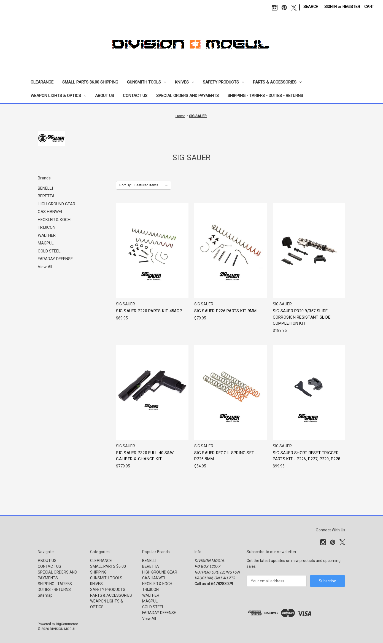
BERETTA (46, 195)
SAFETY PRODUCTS (223, 82)
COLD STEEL (49, 251)
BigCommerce (67, 624)
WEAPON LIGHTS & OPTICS (58, 95)
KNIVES (184, 82)
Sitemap (45, 595)
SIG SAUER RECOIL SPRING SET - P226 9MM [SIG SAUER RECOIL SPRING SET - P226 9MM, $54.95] (225, 456)
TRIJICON (46, 227)
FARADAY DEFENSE (55, 258)
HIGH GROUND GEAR (56, 203)
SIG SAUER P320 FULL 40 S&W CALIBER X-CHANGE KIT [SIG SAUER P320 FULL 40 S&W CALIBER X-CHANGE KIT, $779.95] (145, 456)
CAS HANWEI (50, 211)
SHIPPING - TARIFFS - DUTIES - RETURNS (265, 95)
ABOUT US (104, 95)
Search (310, 6)
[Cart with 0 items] (369, 7)
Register (351, 6)
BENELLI (45, 188)
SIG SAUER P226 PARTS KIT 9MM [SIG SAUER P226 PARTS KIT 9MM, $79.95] (225, 310)
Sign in (330, 6)
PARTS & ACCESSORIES (277, 82)
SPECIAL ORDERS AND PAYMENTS (187, 95)
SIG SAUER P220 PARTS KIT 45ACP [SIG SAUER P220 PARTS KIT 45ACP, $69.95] (149, 310)
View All (45, 266)
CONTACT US (135, 95)
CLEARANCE (42, 82)
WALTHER (47, 235)
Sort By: (125, 185)
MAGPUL (46, 243)
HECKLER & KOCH (54, 219)
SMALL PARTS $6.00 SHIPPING (90, 82)
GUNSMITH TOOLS (146, 82)
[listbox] (152, 185)
